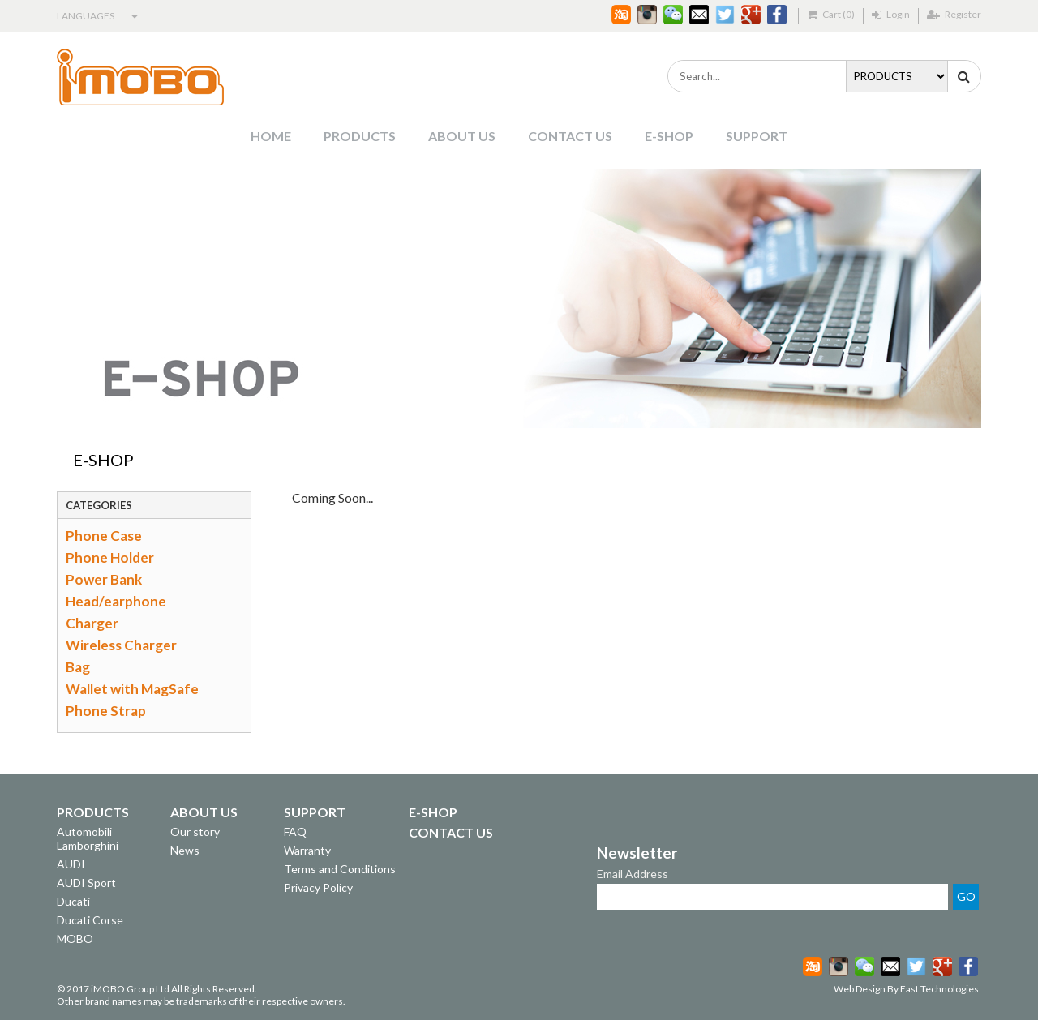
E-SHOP (669, 136)
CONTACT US (570, 136)
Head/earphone (116, 601)
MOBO (75, 938)
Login (891, 14)
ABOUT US (461, 136)
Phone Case (104, 535)
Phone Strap (106, 710)
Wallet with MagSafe (132, 688)
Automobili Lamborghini (87, 838)
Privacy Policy (318, 887)
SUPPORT (756, 136)
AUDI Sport (86, 882)
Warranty (307, 850)
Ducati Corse (90, 920)
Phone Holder (110, 557)
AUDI (71, 864)
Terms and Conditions (340, 869)
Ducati (73, 901)
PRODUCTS (360, 136)
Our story (195, 831)
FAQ (295, 831)
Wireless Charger (121, 645)
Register (954, 14)
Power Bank (104, 579)
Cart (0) (831, 14)
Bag (78, 666)
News (184, 850)
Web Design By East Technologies (906, 989)
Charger (92, 623)
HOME (271, 136)
